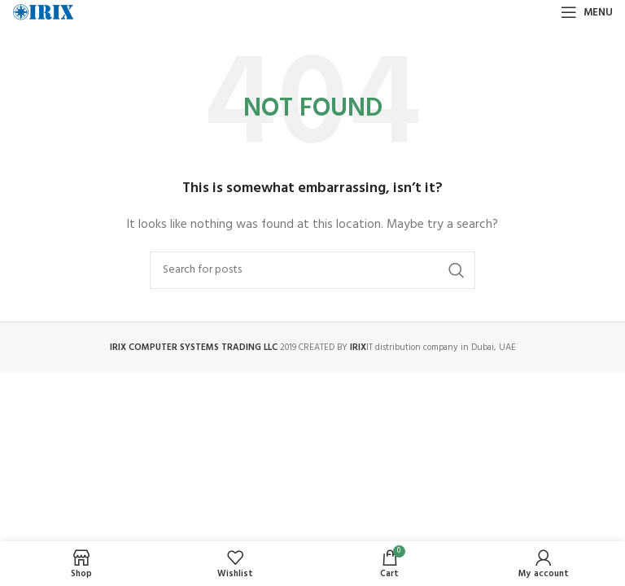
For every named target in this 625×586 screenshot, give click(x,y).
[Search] (312, 270)
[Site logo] (43, 12)
